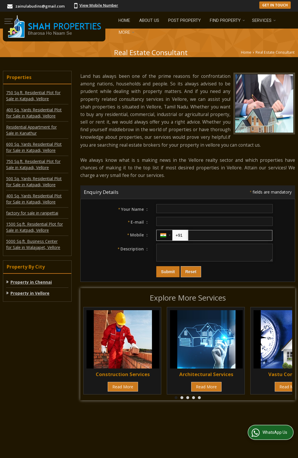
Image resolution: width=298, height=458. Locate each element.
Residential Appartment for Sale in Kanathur (31, 130)
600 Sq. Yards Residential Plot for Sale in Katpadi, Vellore (34, 147)
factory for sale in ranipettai (32, 213)
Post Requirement (108, 425)
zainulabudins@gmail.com (40, 6)
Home (124, 20)
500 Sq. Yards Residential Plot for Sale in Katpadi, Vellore (34, 181)
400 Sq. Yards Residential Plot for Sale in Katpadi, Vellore (34, 113)
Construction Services (123, 376)
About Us (149, 20)
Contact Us (217, 425)
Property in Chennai (31, 282)
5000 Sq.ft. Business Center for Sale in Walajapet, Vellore (33, 244)
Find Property (227, 20)
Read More (122, 389)
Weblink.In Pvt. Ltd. (74, 450)
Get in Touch (275, 5)
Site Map (152, 431)
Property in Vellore (29, 293)
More (126, 32)
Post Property (184, 20)
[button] (98, 5)
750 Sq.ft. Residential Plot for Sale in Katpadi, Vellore (33, 95)
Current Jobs (185, 425)
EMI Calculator (150, 425)
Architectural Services (206, 376)
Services (264, 20)
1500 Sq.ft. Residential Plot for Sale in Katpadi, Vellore (34, 227)
